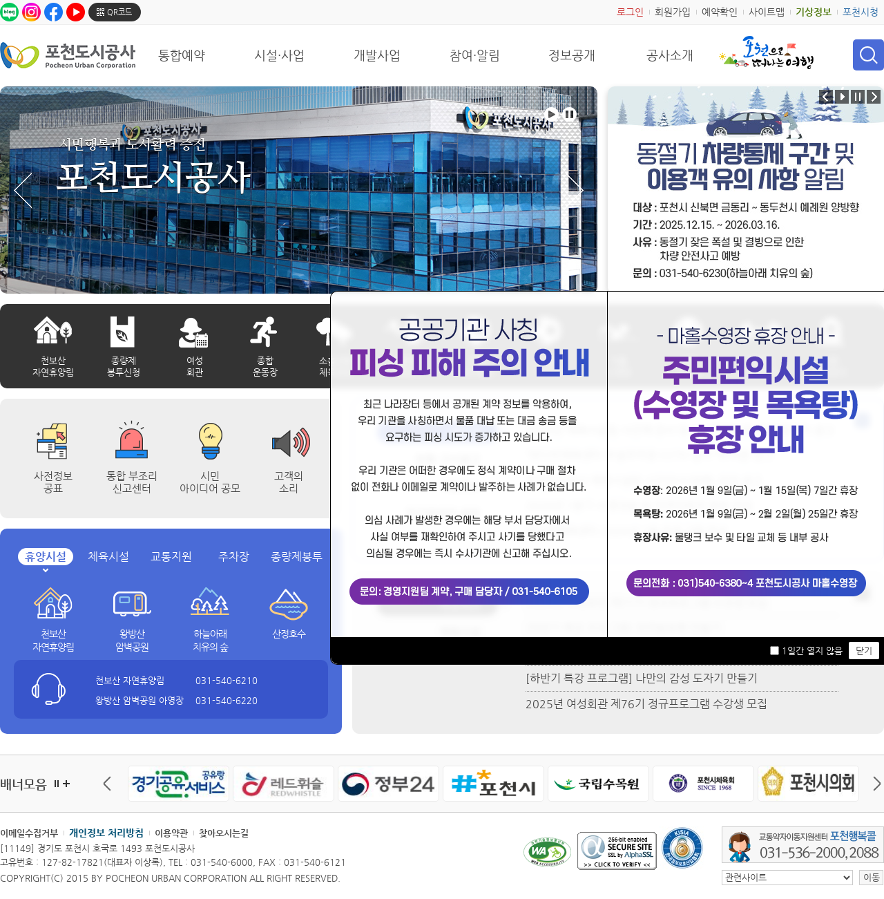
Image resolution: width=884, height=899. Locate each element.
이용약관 (171, 833)
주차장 (233, 556)
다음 (873, 783)
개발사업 (377, 55)
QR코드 (119, 12)
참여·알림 (475, 55)
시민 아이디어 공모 (210, 482)
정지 (56, 783)
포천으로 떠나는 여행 (766, 52)
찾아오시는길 (224, 833)
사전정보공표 (53, 482)
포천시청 (860, 11)
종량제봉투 (297, 556)
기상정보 (814, 11)
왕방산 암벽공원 (131, 640)
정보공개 (571, 55)
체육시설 (108, 556)
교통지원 (171, 556)
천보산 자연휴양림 (53, 640)
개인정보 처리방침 (106, 832)
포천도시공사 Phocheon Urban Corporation (67, 54)
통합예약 (181, 55)
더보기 (66, 783)
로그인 (630, 11)
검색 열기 (868, 54)
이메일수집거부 (29, 833)
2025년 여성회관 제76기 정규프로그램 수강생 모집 (646, 703)
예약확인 (720, 11)
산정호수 (288, 633)
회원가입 (673, 11)
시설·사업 (279, 55)
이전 (110, 783)
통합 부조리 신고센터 (131, 482)
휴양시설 (45, 556)
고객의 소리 (288, 482)
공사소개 (669, 55)
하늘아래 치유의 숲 (210, 640)
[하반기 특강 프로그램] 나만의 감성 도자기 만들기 (642, 678)
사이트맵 (767, 11)
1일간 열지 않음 (812, 650)
